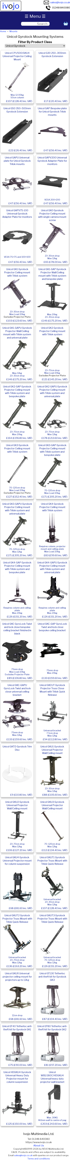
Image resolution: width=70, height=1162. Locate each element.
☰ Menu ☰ (35, 16)
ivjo (10, 6)
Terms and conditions (38, 1158)
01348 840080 (58, 7)
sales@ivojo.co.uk (57, 2)
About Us (38, 1145)
